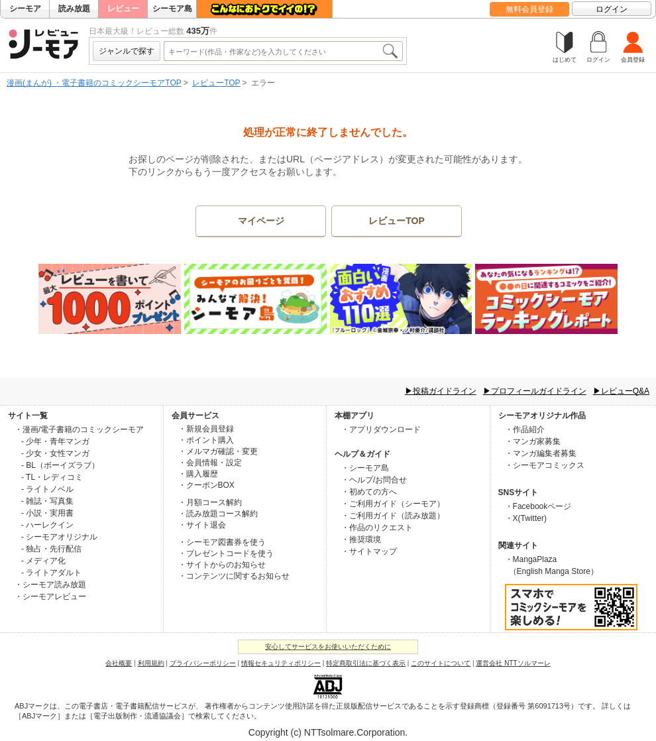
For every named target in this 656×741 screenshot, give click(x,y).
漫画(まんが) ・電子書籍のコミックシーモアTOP (94, 82)
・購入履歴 (198, 474)
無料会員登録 (529, 9)
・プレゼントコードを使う (226, 553)
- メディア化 (43, 560)
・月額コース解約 (210, 502)
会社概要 (118, 663)
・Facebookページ (538, 506)
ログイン (612, 9)
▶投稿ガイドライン (440, 391)
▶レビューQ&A (621, 391)
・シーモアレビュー (50, 596)
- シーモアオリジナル (59, 537)
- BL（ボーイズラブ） (60, 465)
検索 (389, 51)
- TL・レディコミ (52, 477)
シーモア (25, 8)
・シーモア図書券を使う (222, 542)
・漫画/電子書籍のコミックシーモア (79, 429)
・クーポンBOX (206, 485)
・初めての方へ (369, 491)
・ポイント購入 (206, 440)
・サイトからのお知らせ (222, 564)
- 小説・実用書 (47, 513)
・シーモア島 (365, 468)
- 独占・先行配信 (51, 548)
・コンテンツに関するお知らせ (234, 576)
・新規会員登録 (206, 428)
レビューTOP (216, 82)
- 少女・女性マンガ (55, 453)
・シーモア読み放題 (50, 584)
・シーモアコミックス (544, 465)
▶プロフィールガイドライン (534, 391)
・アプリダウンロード (381, 429)
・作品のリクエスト (377, 527)
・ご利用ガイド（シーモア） (393, 503)
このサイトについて (440, 663)
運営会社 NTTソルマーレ (513, 663)
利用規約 (151, 663)
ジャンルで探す (126, 51)
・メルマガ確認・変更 (218, 451)
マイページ (261, 220)
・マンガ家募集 (533, 441)
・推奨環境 (361, 539)
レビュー (123, 8)
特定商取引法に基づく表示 (366, 663)
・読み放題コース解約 (218, 513)
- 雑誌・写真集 (47, 501)
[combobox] (272, 51)
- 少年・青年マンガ (55, 441)
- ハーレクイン (47, 525)
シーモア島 (172, 8)
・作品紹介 (525, 429)
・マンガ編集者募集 (540, 453)
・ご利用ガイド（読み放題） (393, 515)
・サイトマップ (369, 551)
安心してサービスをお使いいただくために (328, 646)
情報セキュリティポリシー (281, 663)
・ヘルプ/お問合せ (374, 479)
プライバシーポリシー (203, 663)
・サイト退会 (202, 525)
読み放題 (74, 8)
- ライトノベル (47, 489)
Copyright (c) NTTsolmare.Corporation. (328, 732)
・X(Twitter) (526, 518)
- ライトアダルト (51, 572)
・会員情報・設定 (210, 462)
